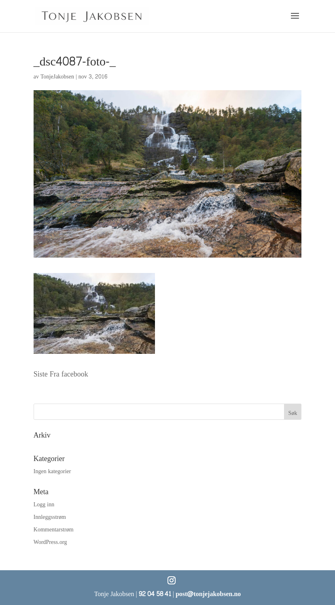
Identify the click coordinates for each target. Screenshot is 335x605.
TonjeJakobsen (57, 77)
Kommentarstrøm (54, 530)
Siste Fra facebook (61, 374)
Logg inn (44, 504)
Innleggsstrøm (50, 517)
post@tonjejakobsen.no (208, 594)
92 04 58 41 (155, 594)
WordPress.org (50, 542)
